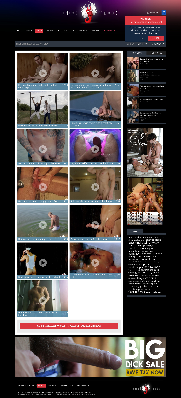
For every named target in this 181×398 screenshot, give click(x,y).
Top (146, 44)
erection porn (135, 289)
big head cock (144, 275)
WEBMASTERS (86, 392)
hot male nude (149, 259)
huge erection (132, 270)
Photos (28, 31)
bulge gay (150, 246)
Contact (83, 31)
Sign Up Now (109, 31)
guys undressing (139, 242)
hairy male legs (132, 278)
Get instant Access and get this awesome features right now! (69, 326)
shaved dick (159, 253)
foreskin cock (146, 254)
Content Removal (75, 392)
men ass (133, 275)
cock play (145, 281)
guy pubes (143, 286)
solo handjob (149, 237)
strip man (145, 264)
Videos (39, 31)
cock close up (136, 245)
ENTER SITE (156, 38)
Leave (142, 38)
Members (95, 31)
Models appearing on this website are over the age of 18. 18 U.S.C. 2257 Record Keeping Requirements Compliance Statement (57, 394)
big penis (151, 248)
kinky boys (147, 289)
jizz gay (151, 251)
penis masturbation (134, 284)
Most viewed (158, 44)
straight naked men (136, 240)
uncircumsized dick (146, 256)
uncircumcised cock (148, 270)
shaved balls (153, 239)
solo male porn (150, 283)
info (164, 12)
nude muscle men (134, 262)
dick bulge (157, 262)
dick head (155, 281)
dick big (131, 256)
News (73, 31)
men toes (145, 251)
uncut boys (134, 251)
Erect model (146, 388)
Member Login (66, 386)
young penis (131, 272)
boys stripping (146, 278)
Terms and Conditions (62, 392)
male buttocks (136, 237)
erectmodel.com (90, 12)
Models (49, 31)
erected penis (137, 248)
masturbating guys (133, 281)
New (139, 44)
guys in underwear (154, 292)
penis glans (159, 237)
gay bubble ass (133, 264)
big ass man (154, 273)
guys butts (141, 272)
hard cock (154, 286)
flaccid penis (136, 292)
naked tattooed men (148, 262)
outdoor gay (135, 267)
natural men (152, 267)
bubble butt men (133, 259)
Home (18, 31)
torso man (132, 286)
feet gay (155, 243)
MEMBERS (154, 12)
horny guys (134, 253)
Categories (62, 31)
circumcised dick (155, 275)
